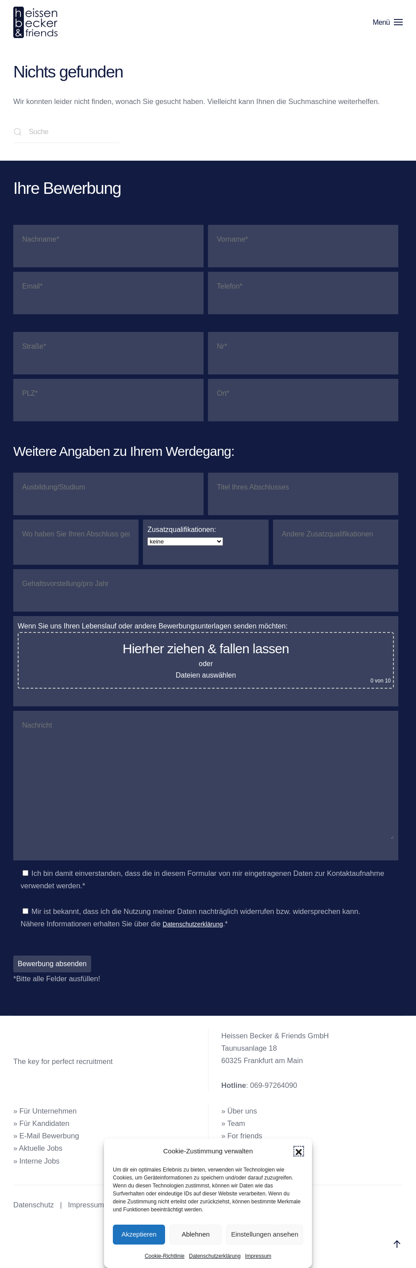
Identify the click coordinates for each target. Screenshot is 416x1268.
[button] (298, 1151)
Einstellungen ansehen (264, 1234)
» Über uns (239, 1111)
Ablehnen (195, 1234)
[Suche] (66, 132)
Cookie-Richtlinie (165, 1256)
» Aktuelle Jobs (37, 1148)
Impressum (258, 1256)
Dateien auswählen (206, 675)
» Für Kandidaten (41, 1123)
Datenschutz (33, 1205)
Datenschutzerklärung (215, 1256)
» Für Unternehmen (45, 1111)
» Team (233, 1123)
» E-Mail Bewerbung (46, 1136)
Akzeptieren (138, 1234)
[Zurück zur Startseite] (37, 22)
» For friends (241, 1136)
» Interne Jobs (36, 1161)
